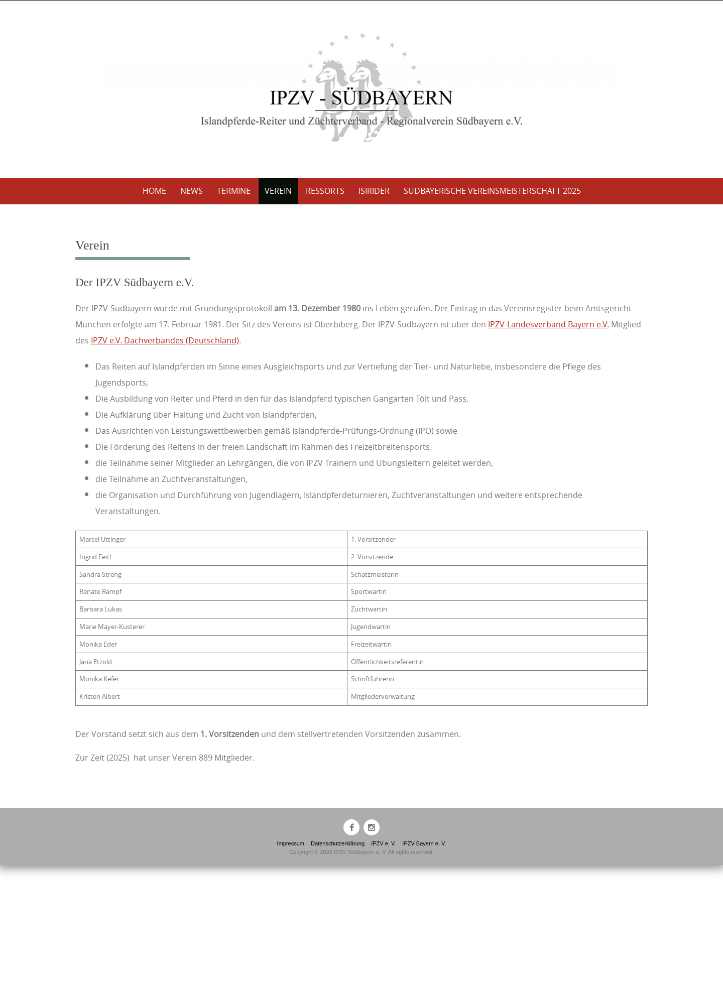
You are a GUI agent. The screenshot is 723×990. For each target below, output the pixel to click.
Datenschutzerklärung (338, 968)
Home (154, 190)
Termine (234, 190)
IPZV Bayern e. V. (424, 968)
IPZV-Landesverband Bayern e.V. (548, 449)
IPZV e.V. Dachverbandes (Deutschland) (165, 465)
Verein (278, 190)
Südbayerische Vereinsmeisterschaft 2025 (492, 190)
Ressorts (325, 190)
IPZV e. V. (383, 968)
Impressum (290, 968)
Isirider (374, 190)
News (191, 190)
